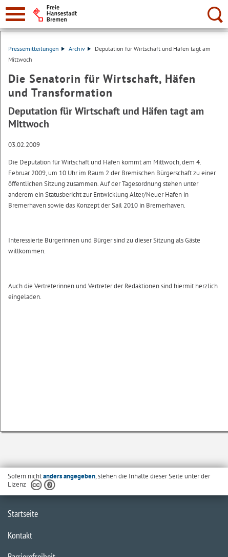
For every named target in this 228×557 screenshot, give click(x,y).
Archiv (80, 48)
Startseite (23, 513)
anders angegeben (69, 476)
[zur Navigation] (15, 14)
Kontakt (20, 535)
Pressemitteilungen (36, 48)
